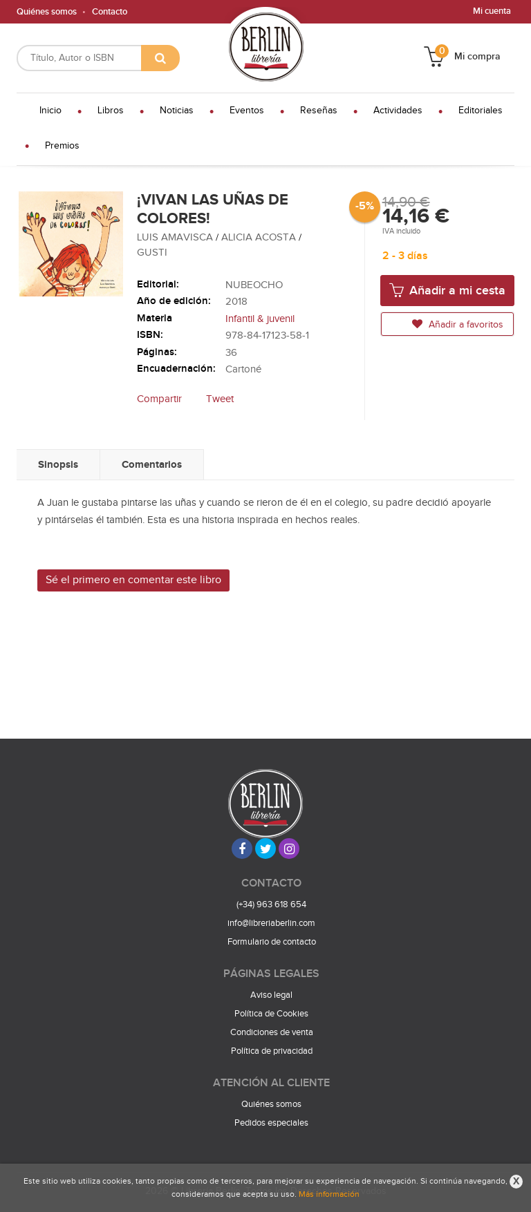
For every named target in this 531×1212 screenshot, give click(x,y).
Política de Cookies (271, 1013)
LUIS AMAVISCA (176, 237)
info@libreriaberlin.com (271, 923)
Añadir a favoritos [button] (457, 324)
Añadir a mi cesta (447, 290)
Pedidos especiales (271, 1122)
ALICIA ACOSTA (260, 237)
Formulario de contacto (271, 941)
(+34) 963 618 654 (271, 904)
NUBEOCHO (254, 285)
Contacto (109, 11)
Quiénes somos (47, 11)
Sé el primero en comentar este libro (133, 580)
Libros (110, 110)
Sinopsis (58, 464)
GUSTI (152, 252)
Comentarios (152, 464)
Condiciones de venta (271, 1032)
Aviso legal (271, 995)
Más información (329, 1194)
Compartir (159, 399)
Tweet (220, 399)
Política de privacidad (272, 1051)
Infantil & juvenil (260, 319)
